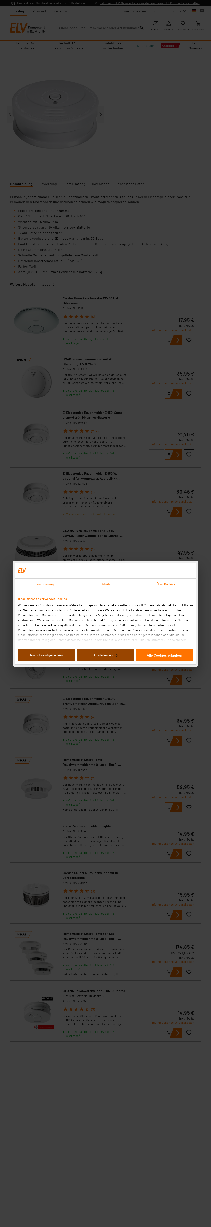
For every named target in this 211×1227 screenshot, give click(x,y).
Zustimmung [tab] (45, 584)
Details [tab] (105, 584)
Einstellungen (105, 655)
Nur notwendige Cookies (46, 655)
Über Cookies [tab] (166, 584)
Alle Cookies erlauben (164, 655)
